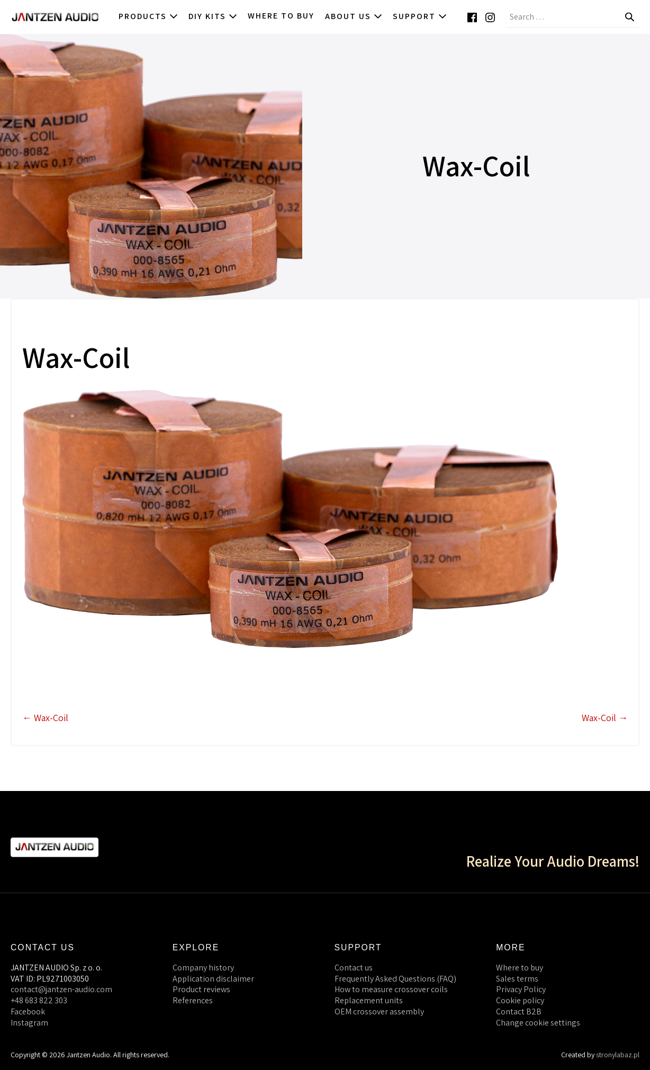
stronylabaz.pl (617, 1054)
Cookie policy (520, 1000)
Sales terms (517, 978)
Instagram (29, 1022)
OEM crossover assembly (379, 1011)
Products (148, 16)
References (193, 1000)
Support (420, 16)
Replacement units (369, 1000)
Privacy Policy (521, 989)
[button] (644, 17)
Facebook (28, 1011)
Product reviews (201, 989)
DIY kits (212, 16)
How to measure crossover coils (391, 989)
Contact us (354, 967)
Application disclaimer (213, 978)
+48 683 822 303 (39, 1000)
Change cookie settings (538, 1022)
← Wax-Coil (45, 718)
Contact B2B (518, 1011)
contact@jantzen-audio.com (61, 989)
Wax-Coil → (605, 718)
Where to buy (281, 15)
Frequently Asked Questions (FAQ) (395, 978)
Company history (203, 967)
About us (353, 16)
